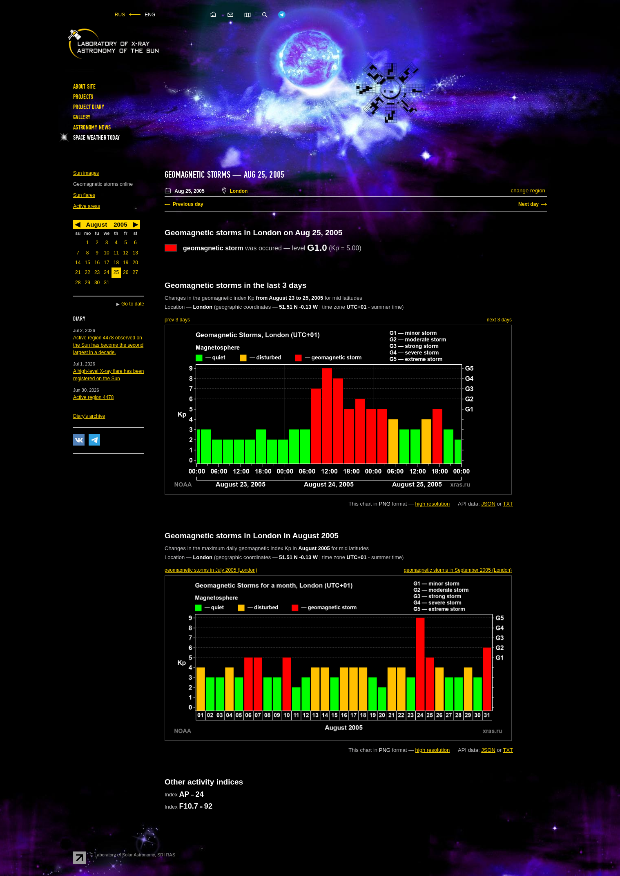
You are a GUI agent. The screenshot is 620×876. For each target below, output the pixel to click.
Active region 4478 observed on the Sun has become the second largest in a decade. (108, 345)
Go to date (132, 304)
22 (87, 272)
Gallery (81, 117)
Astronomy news (92, 127)
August (96, 224)
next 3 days (499, 320)
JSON (488, 504)
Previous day (188, 204)
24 (106, 272)
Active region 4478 (93, 397)
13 (135, 253)
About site (84, 86)
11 (116, 253)
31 (106, 282)
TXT (508, 504)
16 (97, 262)
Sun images (86, 173)
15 (87, 262)
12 (125, 253)
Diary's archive (89, 416)
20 (135, 262)
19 (125, 262)
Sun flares (84, 195)
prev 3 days (177, 320)
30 (97, 282)
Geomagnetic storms (198, 174)
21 (77, 272)
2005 (120, 224)
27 (135, 272)
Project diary (88, 107)
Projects (83, 96)
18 (116, 262)
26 (125, 272)
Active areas (86, 206)
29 (87, 282)
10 (106, 253)
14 (77, 262)
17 (106, 262)
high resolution (432, 504)
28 (77, 282)
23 (97, 272)
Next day (528, 204)
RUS (120, 15)
